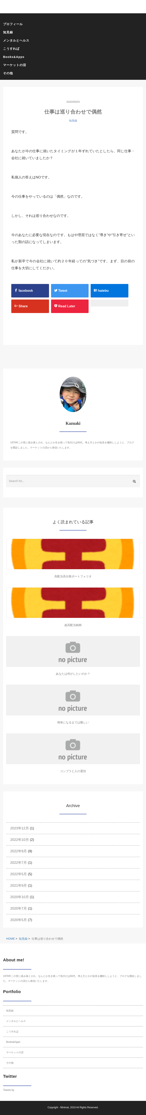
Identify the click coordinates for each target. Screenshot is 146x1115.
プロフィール (13, 24)
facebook (23, 290)
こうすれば (11, 48)
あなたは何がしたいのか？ (73, 673)
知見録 (8, 32)
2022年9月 (18, 851)
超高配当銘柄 (73, 625)
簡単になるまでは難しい (73, 722)
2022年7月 (18, 863)
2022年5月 (18, 874)
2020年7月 (18, 908)
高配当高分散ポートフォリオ (73, 576)
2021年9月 (18, 885)
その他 (8, 73)
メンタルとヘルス (16, 40)
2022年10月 (19, 840)
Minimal (64, 1107)
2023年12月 (19, 828)
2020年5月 (18, 920)
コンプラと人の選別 (73, 771)
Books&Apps (13, 57)
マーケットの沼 (14, 65)
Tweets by (8, 1090)
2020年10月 (19, 897)
